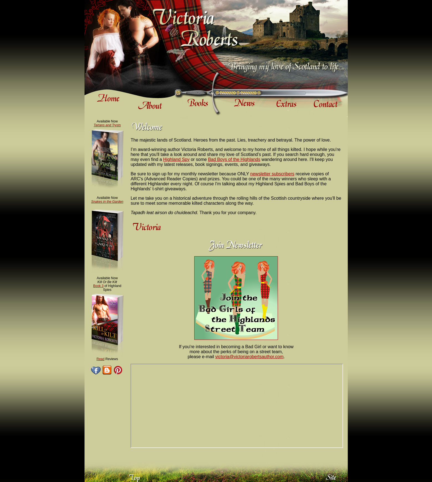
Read (100, 359)
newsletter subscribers (272, 173)
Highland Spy (176, 159)
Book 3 (98, 286)
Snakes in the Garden (107, 202)
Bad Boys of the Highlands (234, 159)
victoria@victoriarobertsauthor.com (249, 356)
